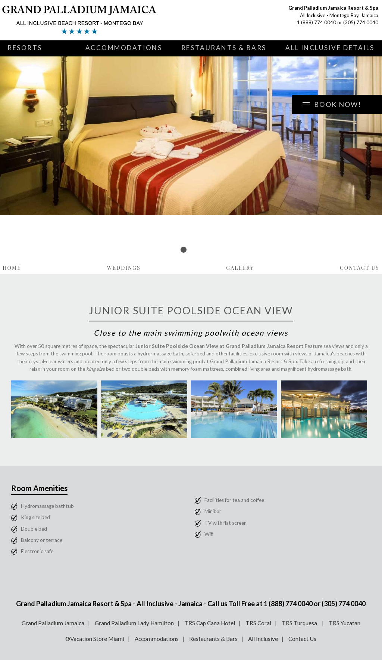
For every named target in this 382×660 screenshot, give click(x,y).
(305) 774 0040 (360, 22)
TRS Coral (258, 623)
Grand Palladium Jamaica (53, 623)
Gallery (240, 267)
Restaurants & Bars (223, 48)
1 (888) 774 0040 (316, 22)
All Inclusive (263, 638)
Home (12, 267)
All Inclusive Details (330, 48)
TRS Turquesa (300, 623)
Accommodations (123, 48)
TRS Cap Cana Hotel (209, 623)
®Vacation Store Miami (94, 638)
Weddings (124, 267)
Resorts (24, 48)
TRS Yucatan (344, 623)
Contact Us (359, 267)
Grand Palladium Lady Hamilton (134, 623)
